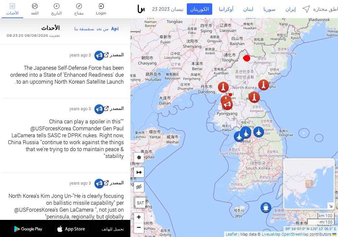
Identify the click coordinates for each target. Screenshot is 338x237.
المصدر (117, 55)
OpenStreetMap (295, 234)
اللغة (35, 9)
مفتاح (79, 9)
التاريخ (56, 9)
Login (101, 9)
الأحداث (12, 9)
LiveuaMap (271, 234)
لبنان (248, 9)
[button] (247, 58)
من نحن (103, 28)
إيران (291, 9)
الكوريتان (199, 9)
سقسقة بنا (84, 28)
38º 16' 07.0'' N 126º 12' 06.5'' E (310, 229)
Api (114, 28)
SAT (140, 202)
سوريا (269, 9)
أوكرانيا (226, 9)
